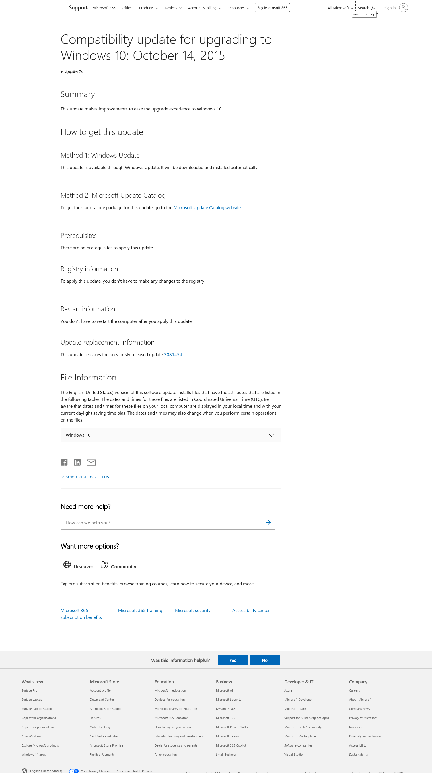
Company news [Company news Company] (359, 708)
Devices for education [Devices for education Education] (170, 699)
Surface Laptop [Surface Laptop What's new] (32, 699)
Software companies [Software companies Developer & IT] (298, 745)
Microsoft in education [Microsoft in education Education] (170, 690)
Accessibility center (251, 610)
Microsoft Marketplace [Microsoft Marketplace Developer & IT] (300, 736)
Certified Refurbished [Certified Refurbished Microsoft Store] (104, 736)
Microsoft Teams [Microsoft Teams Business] (227, 736)
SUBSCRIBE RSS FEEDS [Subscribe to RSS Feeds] (87, 476)
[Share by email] (88, 461)
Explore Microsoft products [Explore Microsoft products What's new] (40, 745)
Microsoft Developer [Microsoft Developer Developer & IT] (298, 699)
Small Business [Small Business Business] (226, 754)
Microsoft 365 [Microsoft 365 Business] (225, 718)
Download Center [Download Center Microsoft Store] (102, 699)
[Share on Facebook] (65, 461)
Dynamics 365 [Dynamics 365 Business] (226, 708)
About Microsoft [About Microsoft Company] (360, 699)
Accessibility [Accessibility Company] (357, 745)
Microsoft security (193, 610)
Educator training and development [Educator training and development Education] (179, 736)
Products (146, 7)
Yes (232, 660)
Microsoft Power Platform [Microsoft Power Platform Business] (233, 727)
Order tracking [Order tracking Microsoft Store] (100, 727)
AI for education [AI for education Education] (166, 754)
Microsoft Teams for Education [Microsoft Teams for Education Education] (176, 708)
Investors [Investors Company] (355, 727)
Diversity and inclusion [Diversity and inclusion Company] (365, 736)
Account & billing (202, 7)
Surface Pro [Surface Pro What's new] (29, 690)
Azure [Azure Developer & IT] (288, 690)
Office (127, 7)
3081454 (173, 354)
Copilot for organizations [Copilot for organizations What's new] (39, 718)
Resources (236, 7)
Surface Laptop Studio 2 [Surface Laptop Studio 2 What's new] (38, 708)
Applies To (74, 71)
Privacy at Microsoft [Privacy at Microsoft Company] (363, 718)
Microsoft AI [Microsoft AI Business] (224, 690)
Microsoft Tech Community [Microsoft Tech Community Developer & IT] (303, 727)
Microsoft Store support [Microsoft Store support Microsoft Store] (106, 708)
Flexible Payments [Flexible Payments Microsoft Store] (102, 754)
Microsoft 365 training (140, 610)
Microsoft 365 (104, 7)
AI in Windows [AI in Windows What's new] (31, 736)
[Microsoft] (41, 8)
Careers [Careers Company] (354, 690)
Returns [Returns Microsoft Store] (95, 718)
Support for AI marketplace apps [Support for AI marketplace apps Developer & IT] (306, 718)
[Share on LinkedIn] (75, 461)
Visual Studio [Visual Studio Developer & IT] (293, 754)
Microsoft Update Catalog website (207, 207)
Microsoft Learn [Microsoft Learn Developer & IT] (295, 708)
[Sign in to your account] (395, 8)
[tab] (80, 565)
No (265, 660)
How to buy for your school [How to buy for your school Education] (173, 727)
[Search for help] (366, 7)
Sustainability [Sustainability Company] (358, 754)
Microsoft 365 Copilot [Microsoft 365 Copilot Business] (231, 745)
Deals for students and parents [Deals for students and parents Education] (176, 745)
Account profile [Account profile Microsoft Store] (100, 690)
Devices (171, 7)
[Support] (77, 8)
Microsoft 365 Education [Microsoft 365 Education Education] (171, 718)
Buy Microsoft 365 (272, 7)
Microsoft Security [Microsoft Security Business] (228, 699)
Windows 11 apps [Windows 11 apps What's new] (34, 754)
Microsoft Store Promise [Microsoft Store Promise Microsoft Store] (106, 745)
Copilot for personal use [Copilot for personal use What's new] (38, 727)
